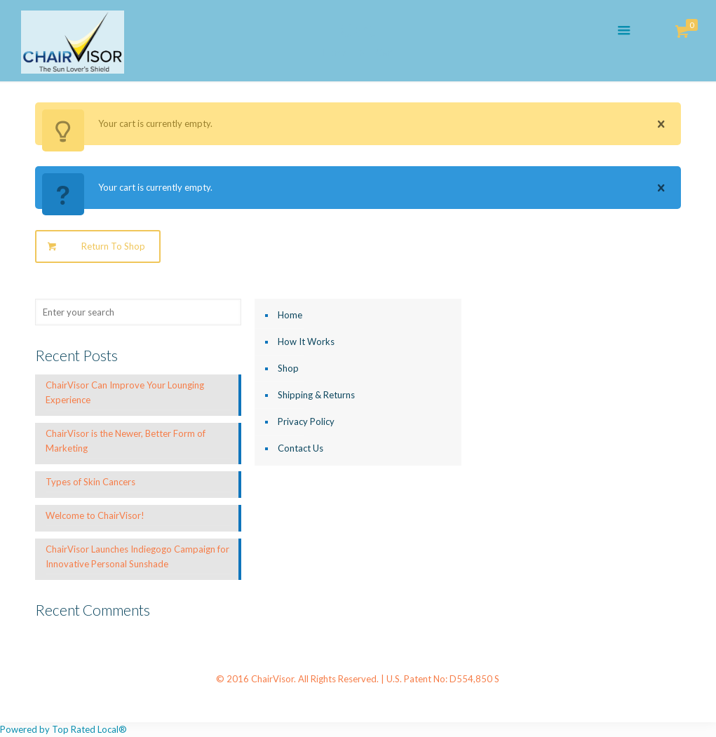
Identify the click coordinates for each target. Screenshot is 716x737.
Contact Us (300, 448)
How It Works (306, 341)
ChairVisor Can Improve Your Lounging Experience (125, 392)
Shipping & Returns (316, 394)
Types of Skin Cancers (90, 481)
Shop (288, 368)
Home (290, 314)
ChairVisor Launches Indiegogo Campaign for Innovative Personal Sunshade (137, 556)
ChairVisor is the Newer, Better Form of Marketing (125, 441)
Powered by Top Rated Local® (63, 729)
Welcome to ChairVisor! (95, 515)
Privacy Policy (306, 421)
